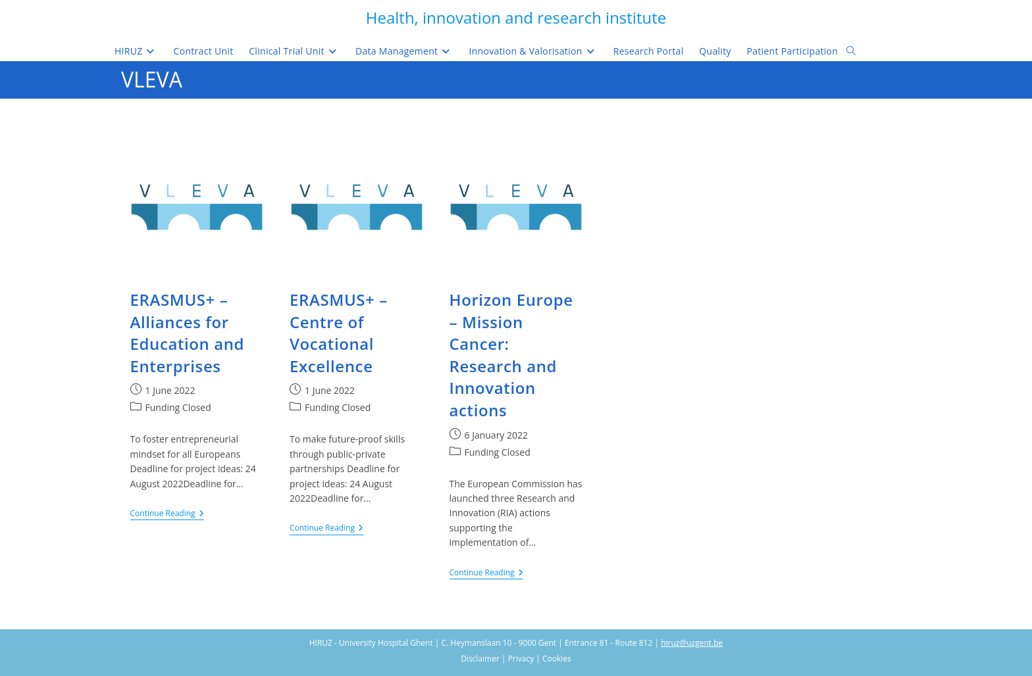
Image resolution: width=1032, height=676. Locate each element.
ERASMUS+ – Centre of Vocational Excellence (339, 333)
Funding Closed (178, 407)
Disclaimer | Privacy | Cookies (516, 658)
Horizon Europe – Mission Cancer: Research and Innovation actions (511, 355)
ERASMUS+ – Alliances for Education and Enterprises (187, 333)
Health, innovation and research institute (516, 17)
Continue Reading (167, 514)
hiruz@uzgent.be (692, 642)
